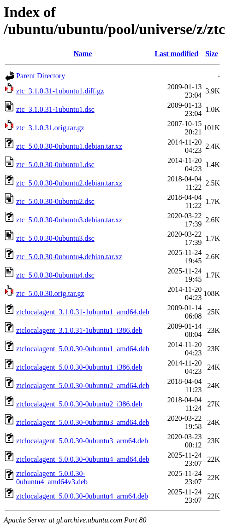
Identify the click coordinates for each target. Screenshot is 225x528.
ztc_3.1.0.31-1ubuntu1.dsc (55, 109)
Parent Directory (40, 76)
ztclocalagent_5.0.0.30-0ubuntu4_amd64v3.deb (52, 478)
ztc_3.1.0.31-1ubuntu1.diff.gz (60, 91)
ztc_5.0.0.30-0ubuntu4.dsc (55, 275)
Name (83, 54)
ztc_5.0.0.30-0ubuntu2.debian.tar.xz (69, 183)
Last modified (176, 54)
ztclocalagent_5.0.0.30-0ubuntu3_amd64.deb (82, 422)
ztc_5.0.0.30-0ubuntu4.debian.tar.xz (69, 257)
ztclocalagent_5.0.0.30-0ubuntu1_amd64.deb (82, 349)
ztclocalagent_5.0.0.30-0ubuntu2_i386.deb (79, 404)
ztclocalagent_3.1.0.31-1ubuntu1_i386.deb (79, 330)
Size (211, 54)
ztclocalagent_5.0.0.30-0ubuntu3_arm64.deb (82, 441)
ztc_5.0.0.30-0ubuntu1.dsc (55, 164)
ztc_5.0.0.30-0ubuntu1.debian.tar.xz (69, 146)
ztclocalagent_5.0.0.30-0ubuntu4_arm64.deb (82, 496)
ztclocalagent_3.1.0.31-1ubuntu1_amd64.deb (82, 312)
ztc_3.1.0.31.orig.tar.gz (50, 128)
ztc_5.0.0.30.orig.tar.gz (50, 293)
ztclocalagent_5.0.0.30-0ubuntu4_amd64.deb (82, 459)
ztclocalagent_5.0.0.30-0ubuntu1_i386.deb (79, 367)
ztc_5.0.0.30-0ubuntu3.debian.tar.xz (69, 220)
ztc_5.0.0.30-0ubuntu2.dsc (55, 201)
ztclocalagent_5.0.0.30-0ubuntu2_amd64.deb (82, 385)
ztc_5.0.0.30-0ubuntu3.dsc (55, 238)
